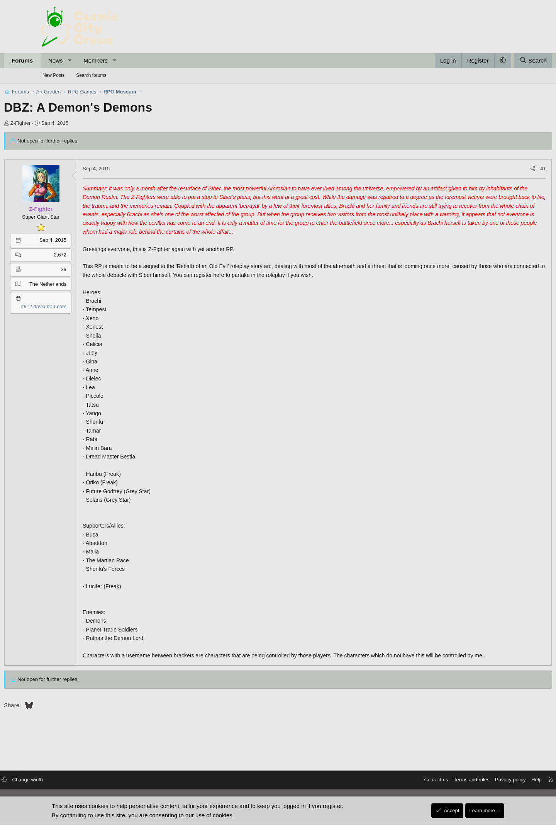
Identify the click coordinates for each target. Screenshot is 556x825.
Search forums (91, 75)
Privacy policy (467, 780)
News (92, 60)
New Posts (53, 75)
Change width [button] (70, 780)
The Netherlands (84, 284)
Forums (59, 60)
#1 (506, 168)
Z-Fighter (57, 123)
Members (132, 60)
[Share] (496, 169)
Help (493, 780)
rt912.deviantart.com (80, 306)
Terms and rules (428, 780)
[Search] (496, 60)
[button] (106, 60)
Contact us (393, 780)
